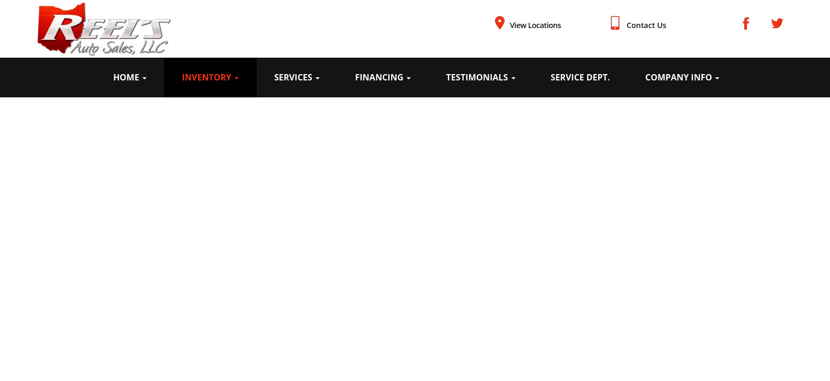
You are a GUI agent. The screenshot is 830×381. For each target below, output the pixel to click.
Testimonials (481, 77)
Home (130, 77)
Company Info (682, 77)
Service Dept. (580, 77)
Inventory (210, 77)
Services (297, 77)
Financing (383, 77)
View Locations (535, 25)
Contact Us (646, 25)
